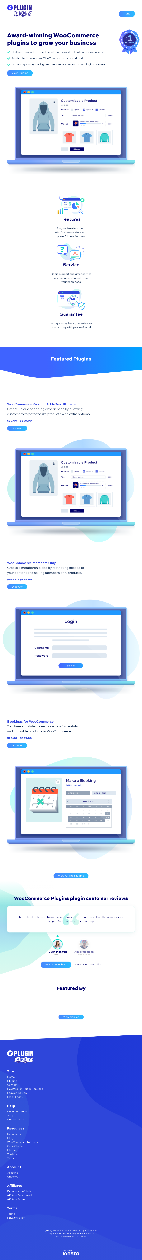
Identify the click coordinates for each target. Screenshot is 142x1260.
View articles (71, 1017)
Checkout (13, 1176)
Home (11, 1077)
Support (12, 1115)
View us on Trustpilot (88, 964)
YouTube (12, 1154)
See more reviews (56, 964)
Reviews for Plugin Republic (25, 1089)
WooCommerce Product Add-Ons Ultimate (41, 404)
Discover (17, 428)
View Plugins (20, 73)
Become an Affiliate (19, 1191)
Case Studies (15, 1146)
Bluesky (12, 1150)
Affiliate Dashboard (19, 1195)
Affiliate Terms (16, 1199)
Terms (11, 1214)
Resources (14, 1134)
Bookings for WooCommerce (30, 721)
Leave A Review (17, 1093)
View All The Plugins (71, 875)
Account (12, 1173)
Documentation (17, 1111)
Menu (126, 13)
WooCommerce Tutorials (22, 1142)
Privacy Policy (16, 1218)
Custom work (15, 1119)
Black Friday (15, 1097)
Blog (10, 1138)
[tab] (57, 947)
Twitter (11, 1158)
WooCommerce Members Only (31, 563)
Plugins (12, 1081)
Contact (12, 1085)
